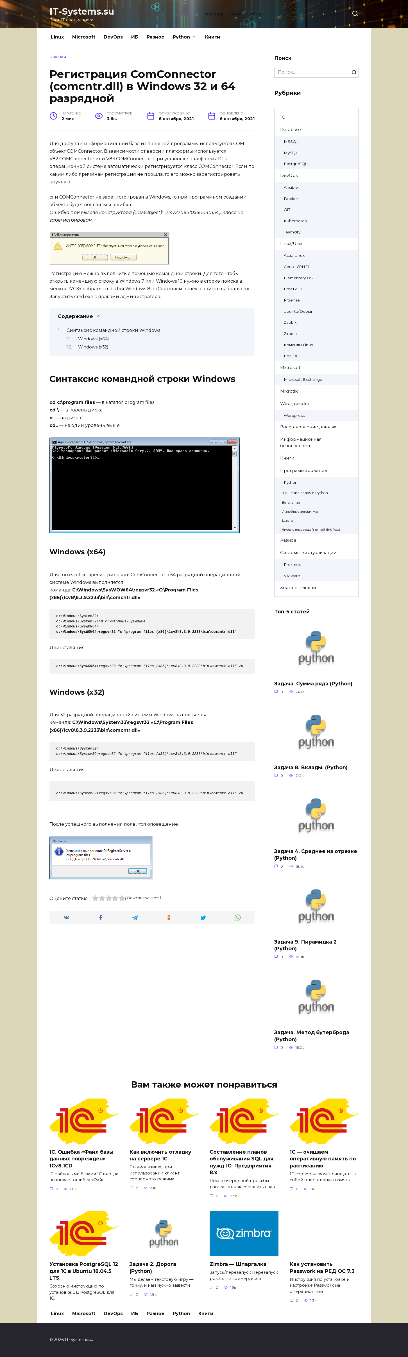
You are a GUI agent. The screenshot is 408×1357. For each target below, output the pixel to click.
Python (181, 37)
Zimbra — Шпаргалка (238, 1264)
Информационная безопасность (300, 442)
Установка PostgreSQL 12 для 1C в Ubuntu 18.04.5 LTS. (83, 1271)
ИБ (134, 37)
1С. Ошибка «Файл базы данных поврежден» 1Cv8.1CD (81, 1158)
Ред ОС (291, 356)
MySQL (291, 152)
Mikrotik (289, 391)
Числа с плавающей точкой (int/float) (311, 530)
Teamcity (292, 232)
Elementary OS (298, 278)
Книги (212, 37)
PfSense (292, 300)
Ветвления (291, 503)
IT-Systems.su (81, 11)
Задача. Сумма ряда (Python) (313, 684)
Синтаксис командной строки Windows (113, 330)
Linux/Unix (291, 243)
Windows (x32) (93, 347)
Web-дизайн (294, 403)
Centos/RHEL (297, 266)
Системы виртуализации (308, 552)
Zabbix (290, 322)
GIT (287, 209)
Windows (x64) (93, 338)
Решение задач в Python (305, 493)
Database (290, 129)
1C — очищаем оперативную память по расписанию (323, 1158)
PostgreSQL (295, 163)
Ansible (291, 187)
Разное (155, 37)
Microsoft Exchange (303, 379)
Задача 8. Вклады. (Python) (311, 767)
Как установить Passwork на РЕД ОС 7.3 (322, 1267)
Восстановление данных (308, 426)
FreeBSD (293, 289)
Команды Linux (298, 345)
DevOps (113, 37)
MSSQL (291, 141)
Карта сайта (246, 14)
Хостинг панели (298, 587)
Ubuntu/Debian (299, 311)
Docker (291, 198)
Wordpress (294, 415)
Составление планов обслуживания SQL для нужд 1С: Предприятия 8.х (241, 1162)
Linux (57, 37)
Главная (214, 14)
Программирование (303, 470)
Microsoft (83, 37)
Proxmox (292, 564)
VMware (292, 575)
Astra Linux (294, 255)
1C (282, 117)
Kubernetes (295, 221)
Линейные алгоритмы (300, 512)
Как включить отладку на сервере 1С (160, 1155)
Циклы (287, 521)
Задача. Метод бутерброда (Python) (311, 1035)
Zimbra (290, 333)
